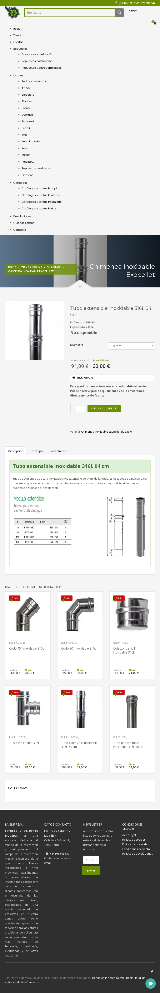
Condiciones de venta (136, 849)
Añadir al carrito (104, 408)
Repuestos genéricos (36, 168)
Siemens (27, 175)
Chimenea (54, 267)
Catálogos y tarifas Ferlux (39, 208)
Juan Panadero (32, 141)
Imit (24, 135)
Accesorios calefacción (37, 54)
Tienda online (31, 267)
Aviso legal (129, 835)
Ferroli (26, 128)
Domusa (27, 115)
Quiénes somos (23, 223)
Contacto (19, 230)
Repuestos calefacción (37, 61)
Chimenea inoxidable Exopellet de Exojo (106, 431)
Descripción (15, 451)
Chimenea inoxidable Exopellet (31, 271)
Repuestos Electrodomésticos (41, 68)
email (47, 863)
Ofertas (18, 42)
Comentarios (57, 451)
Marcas (18, 75)
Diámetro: (77, 345)
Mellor (26, 155)
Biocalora (28, 95)
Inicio (16, 29)
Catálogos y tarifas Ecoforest (41, 195)
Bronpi (26, 108)
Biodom (27, 101)
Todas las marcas (34, 81)
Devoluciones (22, 216)
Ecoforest (28, 121)
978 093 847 (148, 3)
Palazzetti (28, 162)
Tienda (17, 35)
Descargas (36, 451)
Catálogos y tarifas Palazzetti (41, 202)
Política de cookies (134, 839)
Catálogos (20, 183)
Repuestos (20, 49)
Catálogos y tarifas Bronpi (39, 188)
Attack (26, 88)
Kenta (26, 148)
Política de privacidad (135, 844)
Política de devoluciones (137, 853)
